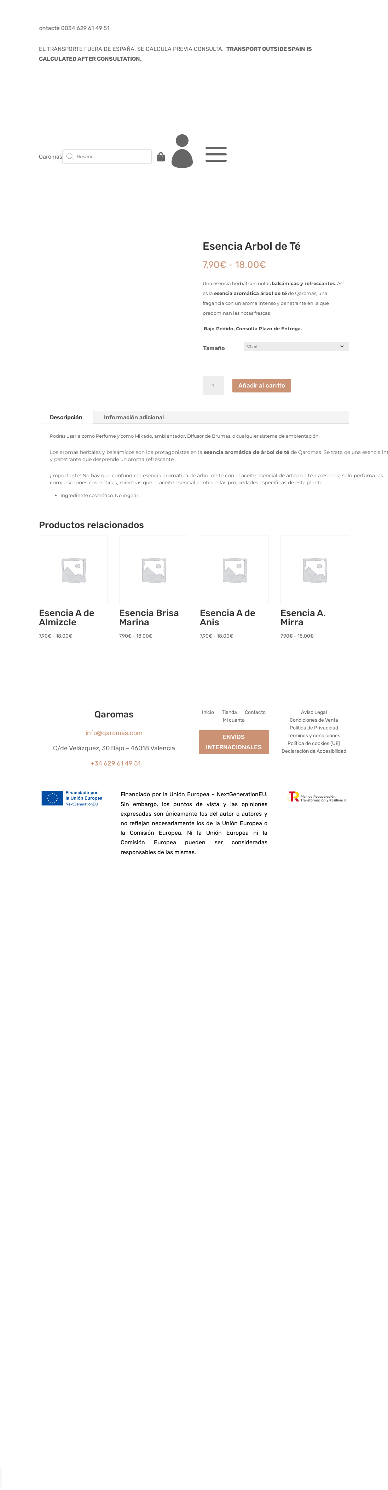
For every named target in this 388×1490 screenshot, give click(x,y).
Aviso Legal (314, 712)
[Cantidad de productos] (213, 386)
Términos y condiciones (314, 736)
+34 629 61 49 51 (116, 763)
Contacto (255, 712)
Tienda (229, 712)
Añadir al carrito (261, 385)
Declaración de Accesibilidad (314, 751)
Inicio (208, 712)
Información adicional (134, 417)
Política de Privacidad (314, 728)
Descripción (66, 417)
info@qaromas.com (114, 733)
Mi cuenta (234, 720)
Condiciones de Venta (314, 720)
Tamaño (214, 348)
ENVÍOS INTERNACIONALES (234, 742)
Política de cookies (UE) (314, 743)
